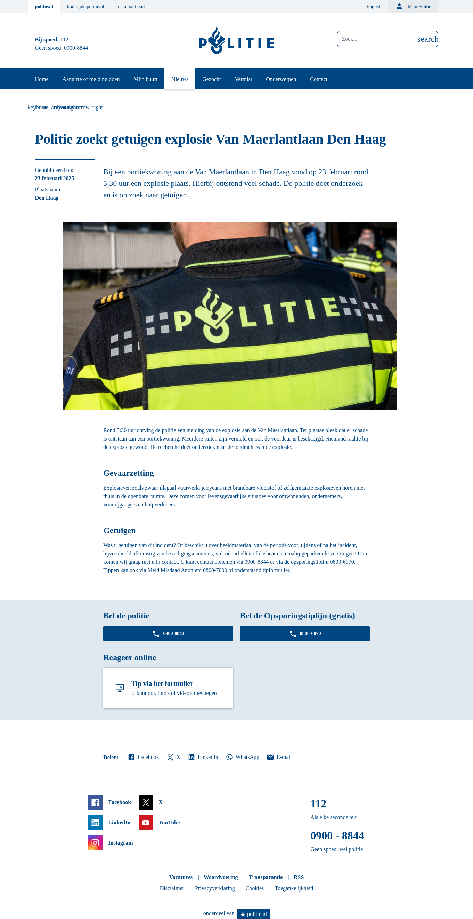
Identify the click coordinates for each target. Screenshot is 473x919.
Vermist (243, 79)
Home (42, 79)
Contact (318, 79)
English (373, 6)
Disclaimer (172, 888)
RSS (299, 877)
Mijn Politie (413, 6)
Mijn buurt (145, 79)
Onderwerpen (281, 79)
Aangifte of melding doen (91, 79)
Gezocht (211, 79)
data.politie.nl (131, 6)
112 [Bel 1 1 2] (64, 39)
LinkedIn (202, 757)
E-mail (279, 757)
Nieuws (179, 79)
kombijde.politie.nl (85, 6)
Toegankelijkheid (294, 888)
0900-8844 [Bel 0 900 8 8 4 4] (76, 48)
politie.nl (44, 6)
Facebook (143, 757)
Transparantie (266, 877)
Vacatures (181, 877)
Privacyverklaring (215, 888)
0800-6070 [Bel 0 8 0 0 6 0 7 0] (305, 633)
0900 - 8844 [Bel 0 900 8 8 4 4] (337, 835)
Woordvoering (221, 877)
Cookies (255, 888)
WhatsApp (242, 757)
